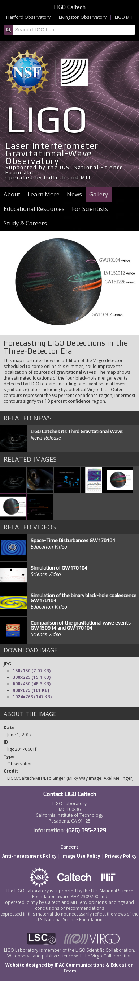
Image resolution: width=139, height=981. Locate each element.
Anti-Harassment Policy (29, 856)
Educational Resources (34, 209)
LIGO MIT (124, 17)
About (12, 194)
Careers (69, 847)
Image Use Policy (80, 856)
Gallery (98, 194)
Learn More (43, 194)
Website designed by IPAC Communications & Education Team (69, 968)
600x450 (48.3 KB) (32, 684)
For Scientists (90, 209)
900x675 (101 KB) (31, 690)
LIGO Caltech (70, 7)
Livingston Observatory (83, 17)
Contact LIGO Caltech (69, 794)
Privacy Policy (121, 856)
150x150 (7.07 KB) (32, 671)
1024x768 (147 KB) (32, 697)
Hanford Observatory (28, 17)
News (74, 194)
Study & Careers (25, 223)
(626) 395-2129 (86, 830)
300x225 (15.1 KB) (32, 677)
